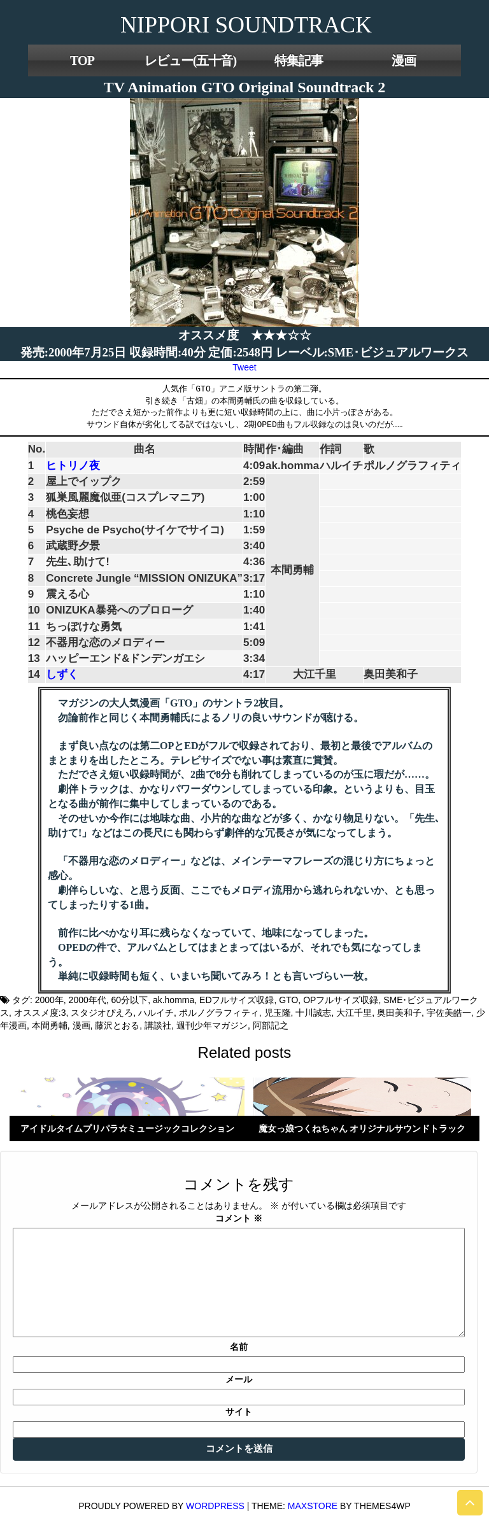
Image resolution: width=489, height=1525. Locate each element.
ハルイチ (156, 1013)
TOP (82, 60)
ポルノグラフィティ (219, 1013)
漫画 (404, 60)
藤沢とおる (117, 1025)
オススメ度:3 (40, 1013)
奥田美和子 (399, 1013)
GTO (288, 1000)
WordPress (215, 1506)
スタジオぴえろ (102, 1013)
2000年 (49, 1000)
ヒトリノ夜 (73, 466)
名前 (239, 1347)
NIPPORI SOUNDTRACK (246, 25)
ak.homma (173, 1000)
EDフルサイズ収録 (236, 1000)
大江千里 (354, 1013)
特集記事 (298, 60)
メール (238, 1379)
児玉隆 (277, 1013)
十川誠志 (313, 1013)
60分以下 (129, 1000)
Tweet (244, 367)
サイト (238, 1412)
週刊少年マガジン (212, 1025)
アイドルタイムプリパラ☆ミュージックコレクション (127, 1128)
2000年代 (87, 1000)
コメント (238, 1218)
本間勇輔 (49, 1025)
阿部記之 (270, 1025)
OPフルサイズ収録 (340, 1000)
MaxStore (312, 1506)
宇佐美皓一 (449, 1013)
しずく (62, 674)
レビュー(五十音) (190, 60)
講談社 (158, 1025)
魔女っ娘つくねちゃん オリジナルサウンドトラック (362, 1128)
